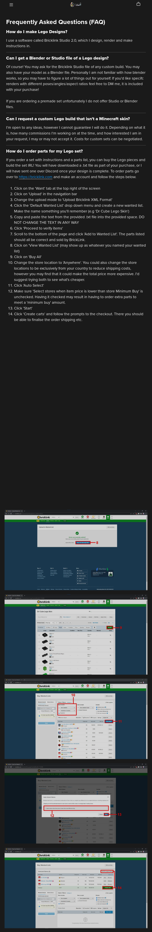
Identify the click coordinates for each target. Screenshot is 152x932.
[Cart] (140, 4)
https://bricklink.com (35, 177)
